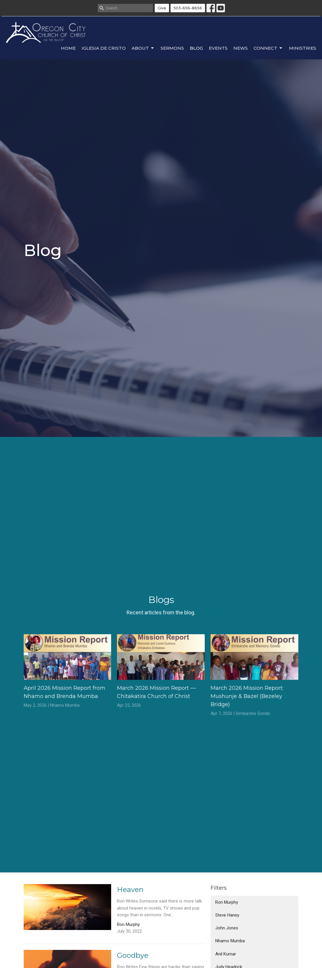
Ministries (302, 48)
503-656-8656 (187, 8)
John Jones (226, 928)
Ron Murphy (226, 902)
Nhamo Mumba (230, 940)
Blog (196, 48)
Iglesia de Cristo (104, 48)
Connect (268, 48)
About (143, 48)
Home (68, 48)
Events (218, 48)
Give (162, 8)
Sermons (172, 48)
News (240, 48)
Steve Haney (227, 915)
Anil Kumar (225, 954)
